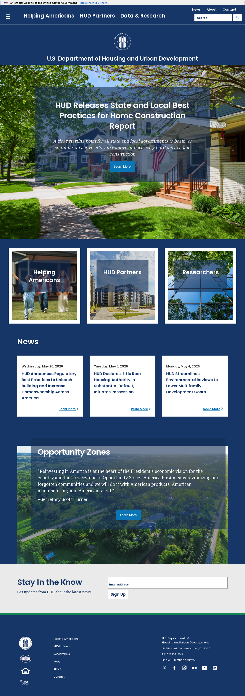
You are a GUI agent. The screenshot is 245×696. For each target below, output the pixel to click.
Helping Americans (49, 15)
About (212, 9)
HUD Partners (97, 15)
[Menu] (8, 16)
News (196, 9)
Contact (229, 9)
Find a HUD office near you (179, 660)
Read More (67, 409)
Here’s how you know (93, 2)
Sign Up (118, 594)
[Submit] (237, 17)
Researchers (61, 654)
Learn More (122, 166)
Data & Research (142, 15)
